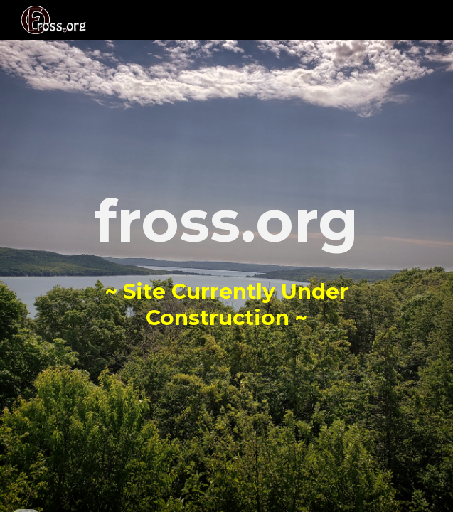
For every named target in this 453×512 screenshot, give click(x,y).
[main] (226, 256)
